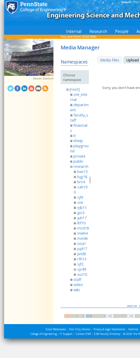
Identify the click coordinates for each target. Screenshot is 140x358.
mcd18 (83, 228)
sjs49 (81, 269)
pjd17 (82, 248)
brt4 (81, 181)
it (74, 135)
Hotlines (133, 329)
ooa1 (81, 243)
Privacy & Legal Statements (109, 329)
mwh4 (82, 233)
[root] (75, 89)
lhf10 (81, 222)
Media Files (109, 59)
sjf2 (80, 264)
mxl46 (82, 238)
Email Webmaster (55, 329)
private (79, 156)
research (80, 166)
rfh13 (81, 258)
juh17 (82, 217)
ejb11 (82, 207)
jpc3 (81, 212)
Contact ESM (83, 334)
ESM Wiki (89, 36)
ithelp (78, 140)
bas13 (82, 171)
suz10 (82, 274)
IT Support (66, 334)
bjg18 (82, 176)
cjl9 (80, 197)
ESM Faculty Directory (107, 334)
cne (80, 202)
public (78, 161)
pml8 (81, 253)
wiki (76, 289)
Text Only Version (79, 329)
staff (77, 279)
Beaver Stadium (43, 78)
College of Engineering (43, 334)
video (78, 284)
